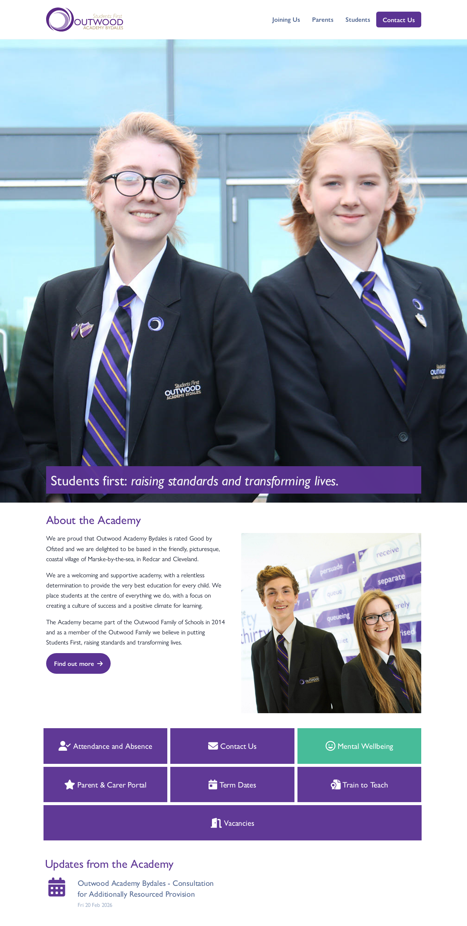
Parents (322, 19)
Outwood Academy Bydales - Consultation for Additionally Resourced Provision (131, 888)
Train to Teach (344, 784)
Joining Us (286, 19)
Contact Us (399, 19)
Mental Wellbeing (344, 745)
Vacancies (217, 822)
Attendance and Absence (90, 745)
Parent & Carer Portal (90, 784)
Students (357, 19)
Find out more (78, 663)
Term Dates (218, 784)
